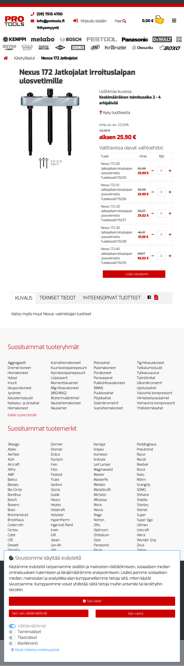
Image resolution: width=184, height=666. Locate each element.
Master (99, 474)
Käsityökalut (25, 58)
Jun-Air (56, 545)
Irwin (54, 530)
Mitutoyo (100, 500)
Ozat (97, 540)
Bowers (13, 505)
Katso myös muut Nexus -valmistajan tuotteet (51, 313)
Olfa (97, 525)
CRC (10, 540)
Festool (56, 474)
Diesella (14, 550)
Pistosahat (102, 363)
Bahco (12, 479)
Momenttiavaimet (64, 383)
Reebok (142, 464)
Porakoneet (102, 373)
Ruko (140, 474)
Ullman (142, 525)
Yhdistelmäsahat (150, 408)
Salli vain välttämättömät (29, 613)
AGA (11, 459)
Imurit (12, 383)
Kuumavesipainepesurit (69, 368)
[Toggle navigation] (174, 20)
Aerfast (13, 454)
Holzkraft (58, 510)
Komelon (100, 454)
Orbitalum (101, 535)
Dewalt (13, 545)
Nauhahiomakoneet (66, 403)
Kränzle (99, 459)
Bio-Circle (15, 490)
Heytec (56, 505)
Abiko (12, 449)
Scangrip (143, 484)
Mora (98, 505)
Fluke (55, 479)
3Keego (13, 444)
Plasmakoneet (105, 368)
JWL (54, 550)
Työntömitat (146, 378)
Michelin (100, 495)
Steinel (142, 510)
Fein (54, 464)
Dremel (56, 449)
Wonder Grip (146, 540)
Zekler (142, 550)
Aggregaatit (17, 363)
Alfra (11, 469)
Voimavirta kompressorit (156, 403)
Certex (13, 530)
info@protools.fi (46, 21)
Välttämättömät (31, 626)
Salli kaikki (92, 601)
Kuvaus (23, 298)
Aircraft (13, 464)
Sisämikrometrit (106, 403)
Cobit (11, 535)
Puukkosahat (103, 393)
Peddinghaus (146, 444)
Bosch (12, 500)
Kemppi (99, 444)
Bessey (13, 484)
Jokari (55, 540)
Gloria (55, 490)
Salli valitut (135, 614)
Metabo (99, 484)
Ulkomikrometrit (149, 383)
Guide (55, 495)
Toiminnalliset (29, 631)
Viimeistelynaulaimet (153, 398)
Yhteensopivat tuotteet (112, 298)
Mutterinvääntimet (65, 398)
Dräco (55, 454)
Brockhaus (16, 520)
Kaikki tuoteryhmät (22, 415)
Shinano (143, 495)
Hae (120, 21)
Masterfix (101, 479)
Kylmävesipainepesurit (68, 373)
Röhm (141, 479)
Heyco (55, 500)
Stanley (142, 505)
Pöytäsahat (102, 398)
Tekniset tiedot (58, 298)
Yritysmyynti (48, 27)
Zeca (140, 545)
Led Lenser (102, 464)
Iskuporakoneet (19, 388)
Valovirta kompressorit (154, 393)
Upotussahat (146, 388)
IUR (53, 535)
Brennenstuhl (18, 515)
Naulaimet (59, 408)
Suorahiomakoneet (108, 408)
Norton (99, 520)
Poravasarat (103, 378)
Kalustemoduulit (20, 398)
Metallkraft (102, 490)
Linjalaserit (59, 378)
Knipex (99, 449)
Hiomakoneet (18, 373)
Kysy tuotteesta (114, 112)
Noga (98, 515)
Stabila (142, 500)
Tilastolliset (27, 637)
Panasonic (101, 545)
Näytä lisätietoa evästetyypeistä (35, 650)
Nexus (98, 510)
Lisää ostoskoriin (134, 274)
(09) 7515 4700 (45, 14)
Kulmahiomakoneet (66, 363)
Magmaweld (103, 469)
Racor (141, 454)
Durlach (57, 459)
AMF (11, 474)
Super (141, 515)
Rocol (141, 469)
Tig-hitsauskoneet (150, 363)
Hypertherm (60, 520)
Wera (141, 535)
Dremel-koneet (19, 368)
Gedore (56, 484)
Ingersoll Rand (62, 525)
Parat (98, 550)
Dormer (57, 444)
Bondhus (14, 495)
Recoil (141, 459)
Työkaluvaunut (148, 373)
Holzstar (57, 515)
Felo (54, 469)
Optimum (101, 530)
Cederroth (15, 525)
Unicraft (143, 530)
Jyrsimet (14, 393)
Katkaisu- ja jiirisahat (23, 403)
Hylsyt (12, 378)
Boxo (11, 510)
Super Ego (145, 520)
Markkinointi (27, 643)
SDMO (141, 490)
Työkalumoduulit (149, 368)
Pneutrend (145, 449)
